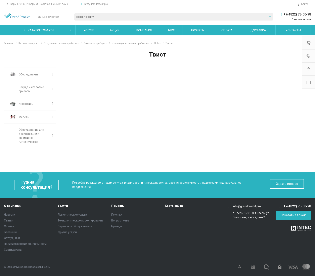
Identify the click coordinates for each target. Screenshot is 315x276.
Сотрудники (12, 238)
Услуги (63, 206)
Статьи (8, 220)
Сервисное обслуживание (75, 226)
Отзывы (9, 226)
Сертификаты (13, 249)
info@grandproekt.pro (96, 4)
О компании (12, 206)
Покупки (116, 214)
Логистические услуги (72, 214)
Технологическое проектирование (80, 220)
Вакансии (10, 232)
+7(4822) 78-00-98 (297, 14)
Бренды (116, 226)
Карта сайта (174, 206)
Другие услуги (67, 232)
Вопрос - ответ (121, 220)
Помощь (117, 206)
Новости (9, 214)
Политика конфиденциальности (25, 243)
